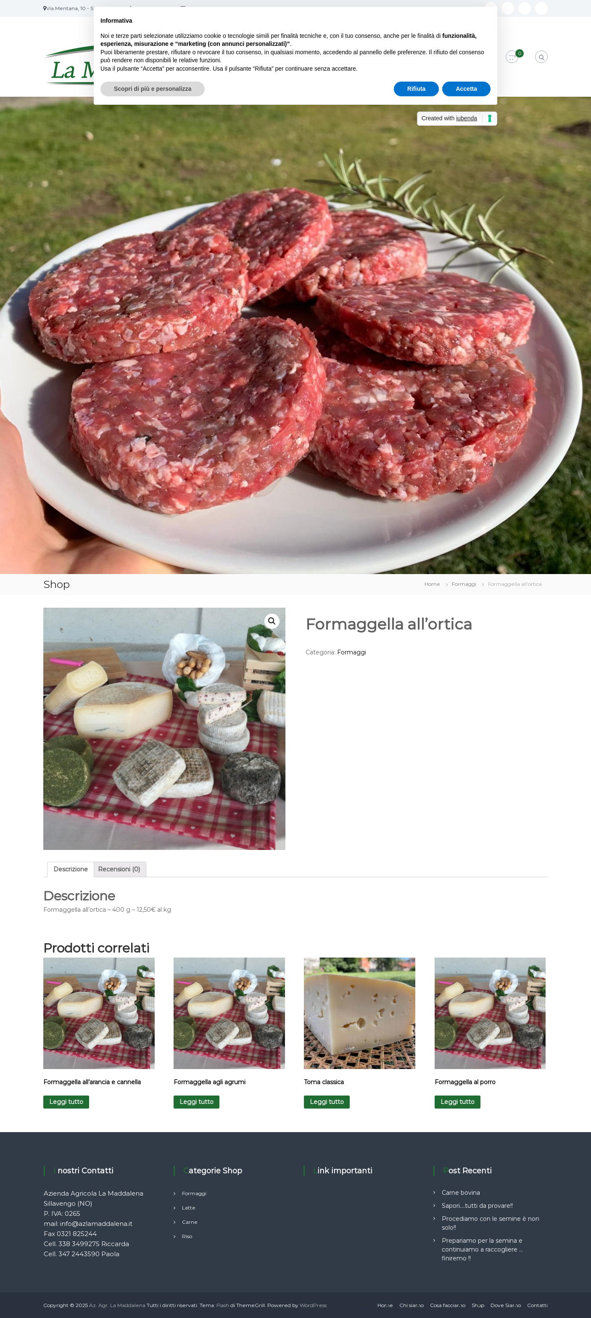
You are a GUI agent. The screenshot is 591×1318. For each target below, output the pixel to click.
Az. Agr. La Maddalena (117, 1305)
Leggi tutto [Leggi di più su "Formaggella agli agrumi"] (196, 1102)
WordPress (313, 1305)
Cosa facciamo (447, 1305)
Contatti (537, 1305)
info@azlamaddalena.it (96, 1224)
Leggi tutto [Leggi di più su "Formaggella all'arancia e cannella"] (66, 1102)
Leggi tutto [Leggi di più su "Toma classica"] (327, 1102)
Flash (222, 1305)
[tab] (70, 869)
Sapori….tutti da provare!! (477, 1205)
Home (432, 584)
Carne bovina (461, 1192)
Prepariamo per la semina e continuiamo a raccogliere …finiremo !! (482, 1249)
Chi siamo (411, 1305)
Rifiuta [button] (416, 88)
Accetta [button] (466, 88)
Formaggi (464, 584)
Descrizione (70, 869)
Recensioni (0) (119, 869)
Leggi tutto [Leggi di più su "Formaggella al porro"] (458, 1102)
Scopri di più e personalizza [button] (152, 88)
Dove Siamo (506, 1305)
